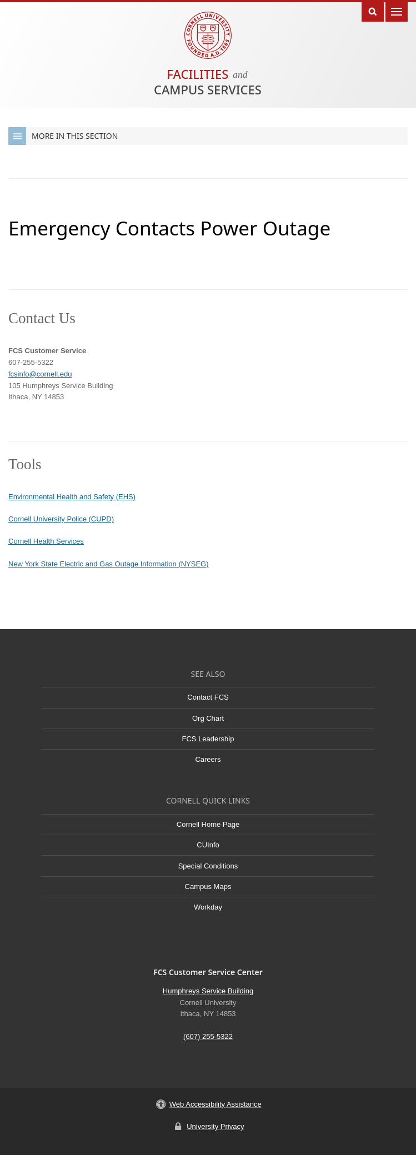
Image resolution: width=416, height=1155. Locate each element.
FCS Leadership (208, 739)
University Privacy (215, 1126)
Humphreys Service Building (208, 991)
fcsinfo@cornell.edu (40, 374)
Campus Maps (208, 886)
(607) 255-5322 (208, 1036)
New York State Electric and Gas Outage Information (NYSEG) (108, 564)
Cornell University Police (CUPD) (61, 519)
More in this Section (63, 136)
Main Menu (396, 11)
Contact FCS (207, 697)
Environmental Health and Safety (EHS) (72, 497)
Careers (207, 759)
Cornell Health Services (46, 541)
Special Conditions (208, 866)
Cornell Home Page (208, 824)
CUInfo (208, 845)
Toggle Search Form (373, 11)
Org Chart (208, 718)
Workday (208, 907)
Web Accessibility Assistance (215, 1104)
